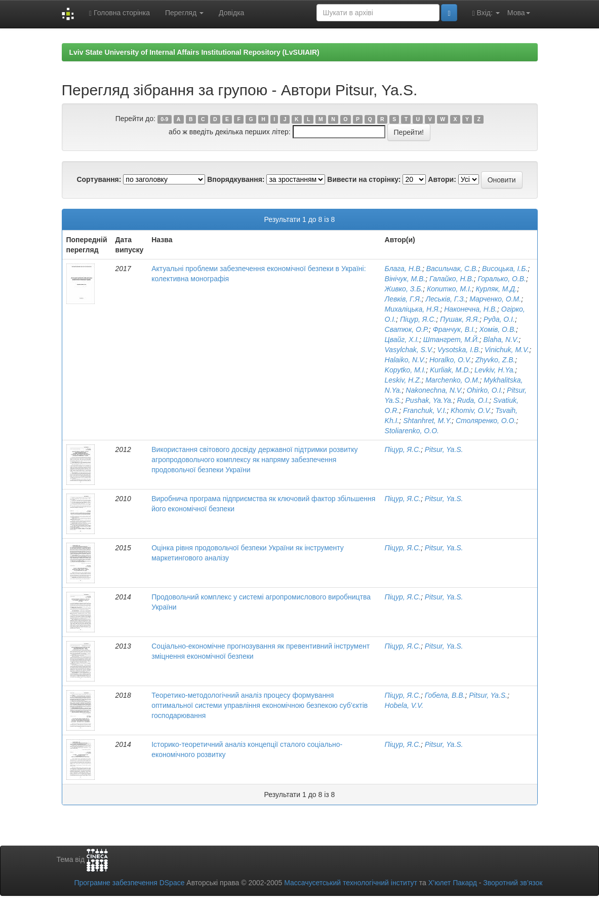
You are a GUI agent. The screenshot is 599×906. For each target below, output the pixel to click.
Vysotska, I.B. (459, 350)
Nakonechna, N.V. (434, 390)
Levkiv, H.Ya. (494, 370)
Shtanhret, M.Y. (427, 421)
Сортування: (98, 179)
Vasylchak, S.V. (409, 350)
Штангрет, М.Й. (451, 339)
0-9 (164, 119)
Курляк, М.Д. (496, 289)
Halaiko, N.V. (405, 360)
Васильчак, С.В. (452, 269)
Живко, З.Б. (404, 289)
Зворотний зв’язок (512, 883)
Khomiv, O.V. (471, 410)
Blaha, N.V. (501, 339)
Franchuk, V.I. (425, 410)
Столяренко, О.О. (486, 421)
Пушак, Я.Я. (460, 319)
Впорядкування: (235, 179)
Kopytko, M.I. (405, 370)
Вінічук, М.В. (405, 279)
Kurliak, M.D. (450, 370)
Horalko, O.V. (450, 360)
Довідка (231, 13)
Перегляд (184, 13)
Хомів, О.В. (497, 329)
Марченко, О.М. (495, 299)
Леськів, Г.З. (445, 299)
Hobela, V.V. (404, 705)
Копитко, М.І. (449, 289)
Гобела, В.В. (445, 695)
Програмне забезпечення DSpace (129, 883)
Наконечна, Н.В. (470, 309)
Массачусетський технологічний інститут (350, 883)
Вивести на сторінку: (364, 179)
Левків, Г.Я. (403, 299)
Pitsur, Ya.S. (444, 449)
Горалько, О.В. (501, 279)
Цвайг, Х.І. (402, 339)
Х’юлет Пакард (452, 883)
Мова (518, 13)
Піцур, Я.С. (418, 319)
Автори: (442, 179)
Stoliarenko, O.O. (412, 431)
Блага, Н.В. (403, 269)
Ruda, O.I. (473, 400)
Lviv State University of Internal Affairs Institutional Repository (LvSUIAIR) (194, 52)
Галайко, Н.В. (451, 279)
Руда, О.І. (499, 319)
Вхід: (486, 13)
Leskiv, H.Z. (403, 380)
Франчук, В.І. (454, 329)
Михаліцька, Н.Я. (413, 309)
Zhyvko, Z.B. (495, 360)
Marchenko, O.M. (452, 380)
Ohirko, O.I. (485, 390)
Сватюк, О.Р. (407, 329)
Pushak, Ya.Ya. (429, 400)
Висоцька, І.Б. (505, 269)
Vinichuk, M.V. (507, 350)
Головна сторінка (119, 13)
